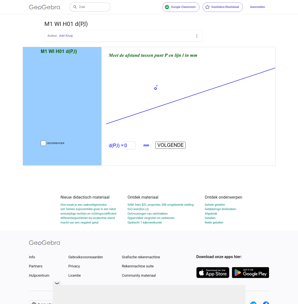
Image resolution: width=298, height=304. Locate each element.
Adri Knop (66, 36)
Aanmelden (257, 7)
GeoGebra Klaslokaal (222, 7)
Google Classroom (180, 7)
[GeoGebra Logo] (44, 7)
